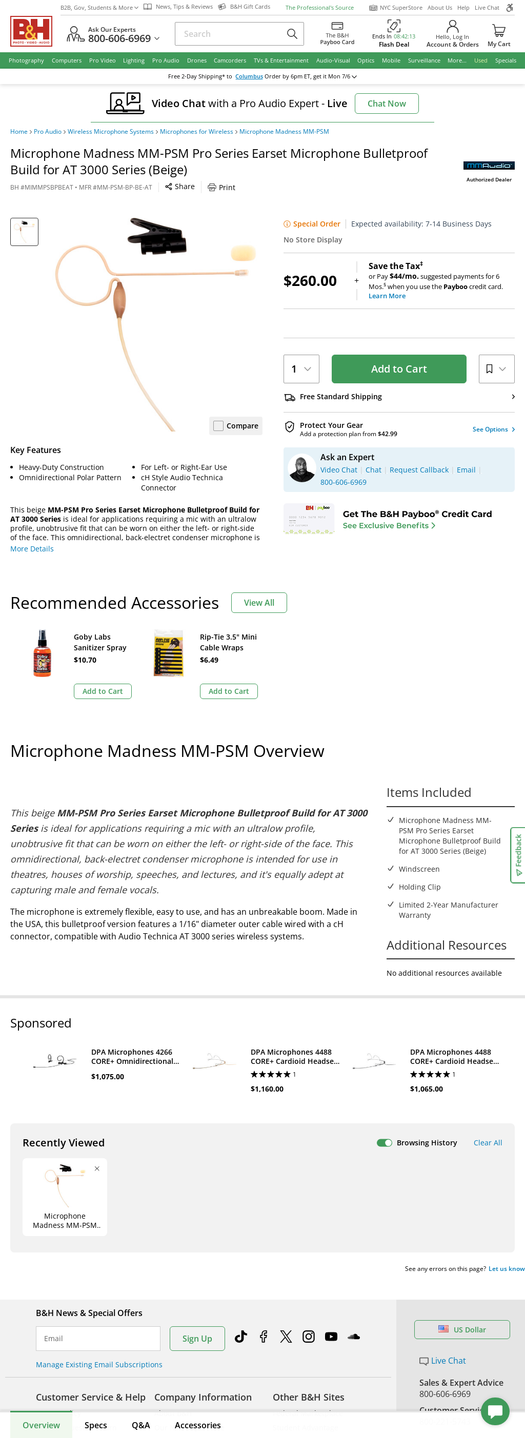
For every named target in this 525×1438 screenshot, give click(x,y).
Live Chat (487, 7)
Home (19, 132)
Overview (41, 1425)
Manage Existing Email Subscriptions (99, 1364)
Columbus (249, 76)
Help (463, 7)
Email (53, 1338)
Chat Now (387, 103)
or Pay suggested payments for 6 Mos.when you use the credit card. (442, 280)
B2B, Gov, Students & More (99, 7)
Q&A (141, 1425)
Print (221, 187)
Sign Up (197, 1338)
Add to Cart (399, 369)
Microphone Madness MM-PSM (284, 132)
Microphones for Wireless (196, 132)
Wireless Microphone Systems (111, 132)
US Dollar (462, 1329)
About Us (440, 7)
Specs (96, 1425)
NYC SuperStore (395, 7)
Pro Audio (48, 132)
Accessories (198, 1425)
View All (259, 602)
